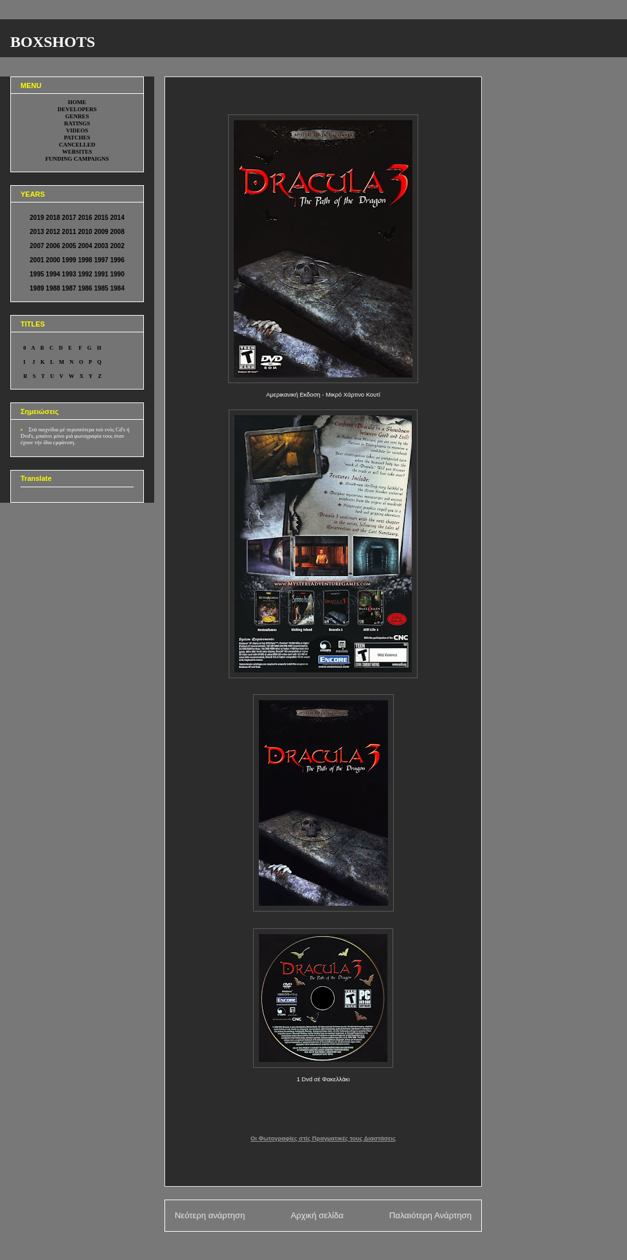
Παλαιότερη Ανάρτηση (430, 1215)
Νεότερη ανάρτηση (210, 1215)
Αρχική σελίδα (316, 1215)
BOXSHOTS (52, 41)
